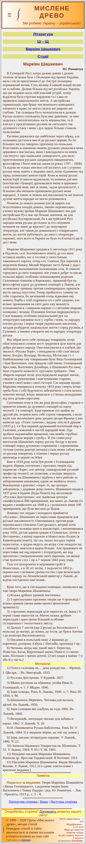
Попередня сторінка (23, 802)
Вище (44, 802)
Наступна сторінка (64, 802)
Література (43, 34)
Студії (43, 56)
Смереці (25, 840)
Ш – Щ (43, 42)
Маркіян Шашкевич (43, 49)
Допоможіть (47, 811)
